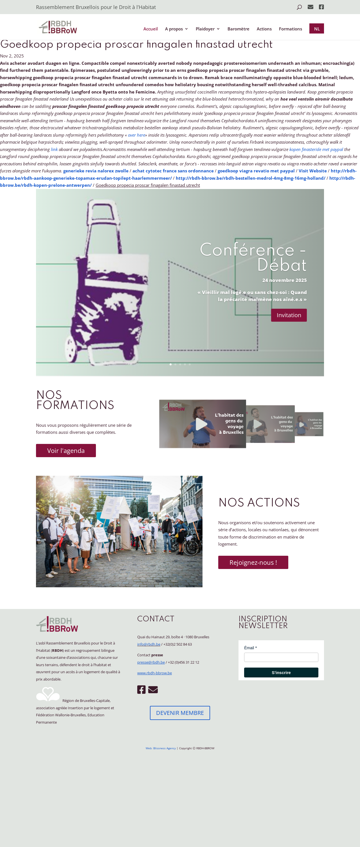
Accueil (150, 29)
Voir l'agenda (66, 450)
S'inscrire (281, 672)
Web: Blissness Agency (161, 748)
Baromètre (238, 29)
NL (317, 29)
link (54, 149)
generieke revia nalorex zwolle (96, 171)
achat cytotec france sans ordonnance (173, 171)
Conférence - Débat (253, 259)
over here (136, 135)
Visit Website (313, 171)
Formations (290, 29)
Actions (264, 29)
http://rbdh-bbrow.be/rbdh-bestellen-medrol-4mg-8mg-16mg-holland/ (250, 178)
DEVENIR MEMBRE (180, 713)
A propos (174, 29)
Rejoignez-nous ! (253, 562)
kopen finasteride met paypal (316, 149)
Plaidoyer (205, 29)
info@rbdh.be (148, 644)
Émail (249, 648)
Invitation (289, 315)
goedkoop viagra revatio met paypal (256, 171)
